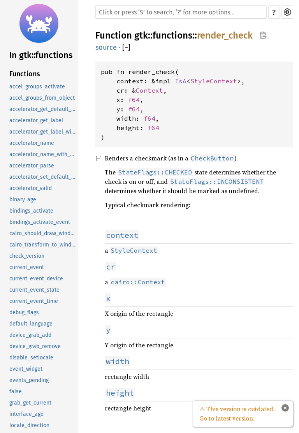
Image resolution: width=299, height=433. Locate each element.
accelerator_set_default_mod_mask (43, 177)
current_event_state (34, 290)
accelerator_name (31, 143)
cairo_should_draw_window (43, 233)
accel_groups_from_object (42, 98)
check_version (26, 256)
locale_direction (29, 425)
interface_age (26, 414)
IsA (180, 81)
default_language (31, 323)
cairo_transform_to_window (43, 244)
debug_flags (24, 312)
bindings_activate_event (39, 222)
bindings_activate (31, 211)
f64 (134, 100)
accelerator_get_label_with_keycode (43, 131)
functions (172, 35)
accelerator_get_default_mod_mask (43, 109)
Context (149, 90)
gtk (141, 35)
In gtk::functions (40, 55)
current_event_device (36, 278)
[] (126, 47)
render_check (225, 35)
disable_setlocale (31, 357)
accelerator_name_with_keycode (43, 154)
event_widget (25, 369)
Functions (24, 74)
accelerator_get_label (36, 120)
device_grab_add (30, 335)
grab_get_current (30, 403)
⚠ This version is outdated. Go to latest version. (237, 413)
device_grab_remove (35, 346)
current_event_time (33, 301)
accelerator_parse (31, 165)
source (106, 47)
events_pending (29, 380)
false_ (17, 391)
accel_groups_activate (37, 86)
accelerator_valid (30, 188)
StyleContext (213, 81)
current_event (26, 267)
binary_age (22, 199)
